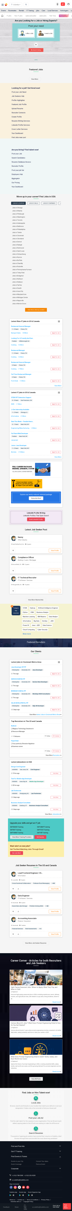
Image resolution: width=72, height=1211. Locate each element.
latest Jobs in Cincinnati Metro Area (48, 714)
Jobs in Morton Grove (19, 303)
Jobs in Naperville (18, 300)
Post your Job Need (19, 92)
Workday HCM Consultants (41, 694)
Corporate (36, 1169)
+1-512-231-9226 (29, 1175)
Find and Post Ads (36, 1146)
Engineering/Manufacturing (20, 428)
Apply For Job (55, 333)
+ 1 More (19, 404)
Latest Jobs (42, 16)
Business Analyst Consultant (38, 805)
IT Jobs (9, 16)
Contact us (21, 1199)
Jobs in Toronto (17, 220)
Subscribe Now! (36, 498)
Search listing (36, 50)
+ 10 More (21, 452)
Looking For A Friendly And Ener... (22, 338)
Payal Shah (15, 741)
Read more (57, 1002)
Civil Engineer (35, 769)
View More (57, 386)
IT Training (30, 10)
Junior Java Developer (19, 445)
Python (25, 612)
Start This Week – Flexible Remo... (22, 421)
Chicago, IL (24, 412)
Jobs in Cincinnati (18, 235)
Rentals (21, 10)
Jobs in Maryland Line (19, 294)
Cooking (13, 345)
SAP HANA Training (16, 833)
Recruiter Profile (17, 166)
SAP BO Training (15, 830)
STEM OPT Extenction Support (21, 397)
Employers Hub (17, 174)
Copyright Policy (28, 1201)
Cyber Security (42, 630)
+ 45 (53, 883)
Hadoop (32, 608)
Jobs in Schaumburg (19, 254)
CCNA (25, 608)
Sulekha (6, 4)
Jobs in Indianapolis (18, 223)
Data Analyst (53, 617)
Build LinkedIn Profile (36, 519)
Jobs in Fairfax (17, 285)
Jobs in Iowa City (17, 291)
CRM (32, 612)
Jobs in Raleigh (17, 245)
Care (43, 10)
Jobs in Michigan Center (20, 297)
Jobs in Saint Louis (18, 251)
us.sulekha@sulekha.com (20, 1180)
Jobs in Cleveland (18, 238)
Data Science (47, 625)
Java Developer (37, 670)
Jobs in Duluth (16, 288)
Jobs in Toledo (17, 232)
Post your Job (17, 154)
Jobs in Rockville (17, 266)
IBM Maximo (42, 617)
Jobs (37, 10)
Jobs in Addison (17, 282)
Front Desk (14, 381)
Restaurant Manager (18, 350)
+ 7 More (21, 369)
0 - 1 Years (15, 424)
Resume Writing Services (21, 121)
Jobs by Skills (33, 203)
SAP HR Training (42, 833)
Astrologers (64, 10)
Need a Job (64, 16)
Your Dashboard (17, 133)
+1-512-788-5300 (17, 1175)
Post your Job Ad (36, 1118)
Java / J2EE (36, 625)
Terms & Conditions (32, 1199)
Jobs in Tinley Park (18, 273)
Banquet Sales (16, 333)
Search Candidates (18, 158)
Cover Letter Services (19, 129)
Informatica (15, 416)
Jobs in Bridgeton (18, 276)
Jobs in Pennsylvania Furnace (22, 269)
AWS (12, 404)
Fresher (14, 341)
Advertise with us (16, 1201)
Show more (27, 634)
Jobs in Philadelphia (18, 229)
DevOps (44, 621)
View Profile (55, 550)
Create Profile (17, 117)
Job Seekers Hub (18, 96)
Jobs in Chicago (17, 208)
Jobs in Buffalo (17, 260)
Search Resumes (36, 1133)
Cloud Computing (29, 630)
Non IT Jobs (19, 16)
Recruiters (57, 755)
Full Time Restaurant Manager (21, 374)
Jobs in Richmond (18, 248)
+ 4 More (34, 428)
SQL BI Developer (38, 706)
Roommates (12, 10)
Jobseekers (56, 814)
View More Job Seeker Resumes (35, 943)
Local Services (53, 10)
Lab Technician (36, 793)
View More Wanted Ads (35, 600)
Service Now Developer (40, 682)
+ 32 (47, 906)
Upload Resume (17, 109)
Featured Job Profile (19, 104)
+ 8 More (25, 333)
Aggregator (16, 178)
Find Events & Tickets (36, 1157)
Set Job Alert (16, 853)
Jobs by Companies (49, 203)
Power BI (26, 625)
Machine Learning (29, 617)
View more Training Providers (21, 837)
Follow (47, 736)
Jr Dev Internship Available (20, 409)
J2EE (52, 621)
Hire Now (55, 773)
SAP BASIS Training (16, 827)
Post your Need (65, 1206)
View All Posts (36, 1079)
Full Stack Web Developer (19, 433)
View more (34, 79)
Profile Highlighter (18, 100)
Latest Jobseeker (31, 16)
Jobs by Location (18, 203)
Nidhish (13, 726)
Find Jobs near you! (19, 137)
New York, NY (25, 424)
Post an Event (40, 1164)
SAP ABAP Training (43, 827)
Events (3, 10)
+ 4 (40, 928)
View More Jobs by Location (36, 310)
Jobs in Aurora (17, 257)
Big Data (36, 621)
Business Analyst (42, 612)
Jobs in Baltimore (18, 226)
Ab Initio (13, 452)
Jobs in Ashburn (17, 279)
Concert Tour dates (42, 1161)
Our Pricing (16, 183)
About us (12, 1199)
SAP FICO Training (43, 830)
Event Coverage (16, 1164)
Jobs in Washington (18, 217)
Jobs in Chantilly (17, 263)
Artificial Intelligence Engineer (48, 608)
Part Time (53, 16)
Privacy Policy (45, 1199)
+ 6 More (21, 345)
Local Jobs (36, 1103)
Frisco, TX (24, 329)
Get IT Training (36, 1151)
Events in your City (17, 1161)
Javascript (14, 440)
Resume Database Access (21, 162)
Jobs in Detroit (17, 242)
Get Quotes (40, 837)
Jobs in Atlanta (17, 211)
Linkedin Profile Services (21, 125)
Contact (56, 736)
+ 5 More (22, 381)
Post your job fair (18, 170)
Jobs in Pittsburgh (18, 214)
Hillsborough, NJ (24, 341)
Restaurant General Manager (21, 326)
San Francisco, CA (26, 400)
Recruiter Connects (18, 113)
